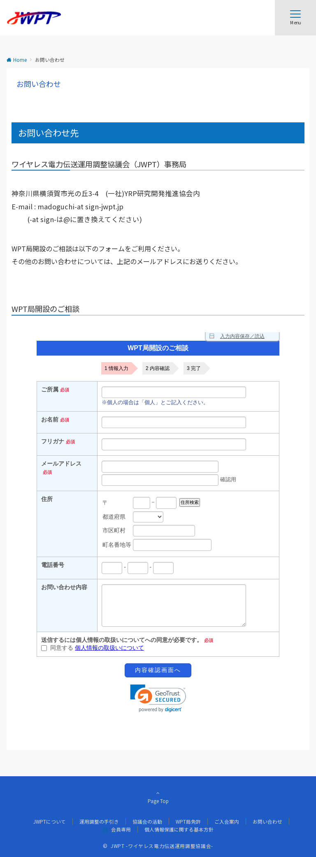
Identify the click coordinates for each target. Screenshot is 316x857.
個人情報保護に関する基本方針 (179, 829)
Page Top (158, 796)
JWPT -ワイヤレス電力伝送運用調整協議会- (162, 846)
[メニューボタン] (295, 17)
